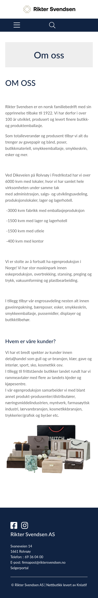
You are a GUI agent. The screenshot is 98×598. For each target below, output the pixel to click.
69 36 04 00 (34, 557)
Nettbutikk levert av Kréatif (66, 585)
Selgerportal (19, 568)
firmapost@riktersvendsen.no (44, 562)
